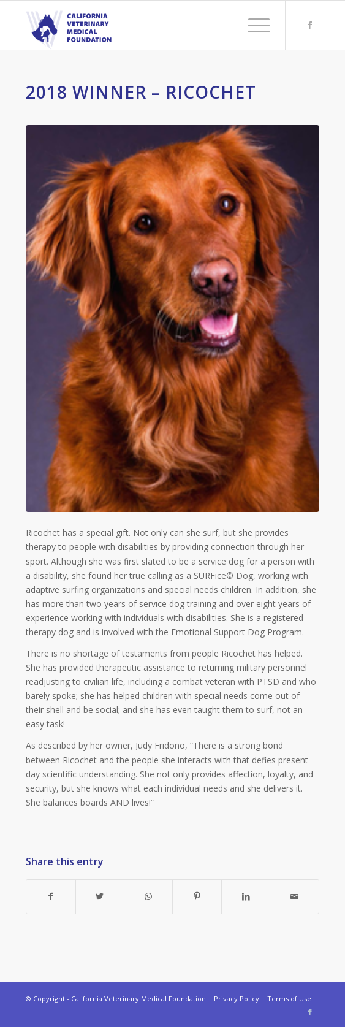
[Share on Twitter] (100, 896)
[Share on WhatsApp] (148, 896)
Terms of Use (289, 998)
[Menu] (253, 25)
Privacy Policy (236, 998)
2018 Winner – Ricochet (141, 92)
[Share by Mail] (294, 896)
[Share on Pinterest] (197, 896)
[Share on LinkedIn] (246, 896)
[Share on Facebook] (50, 896)
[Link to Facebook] (310, 25)
